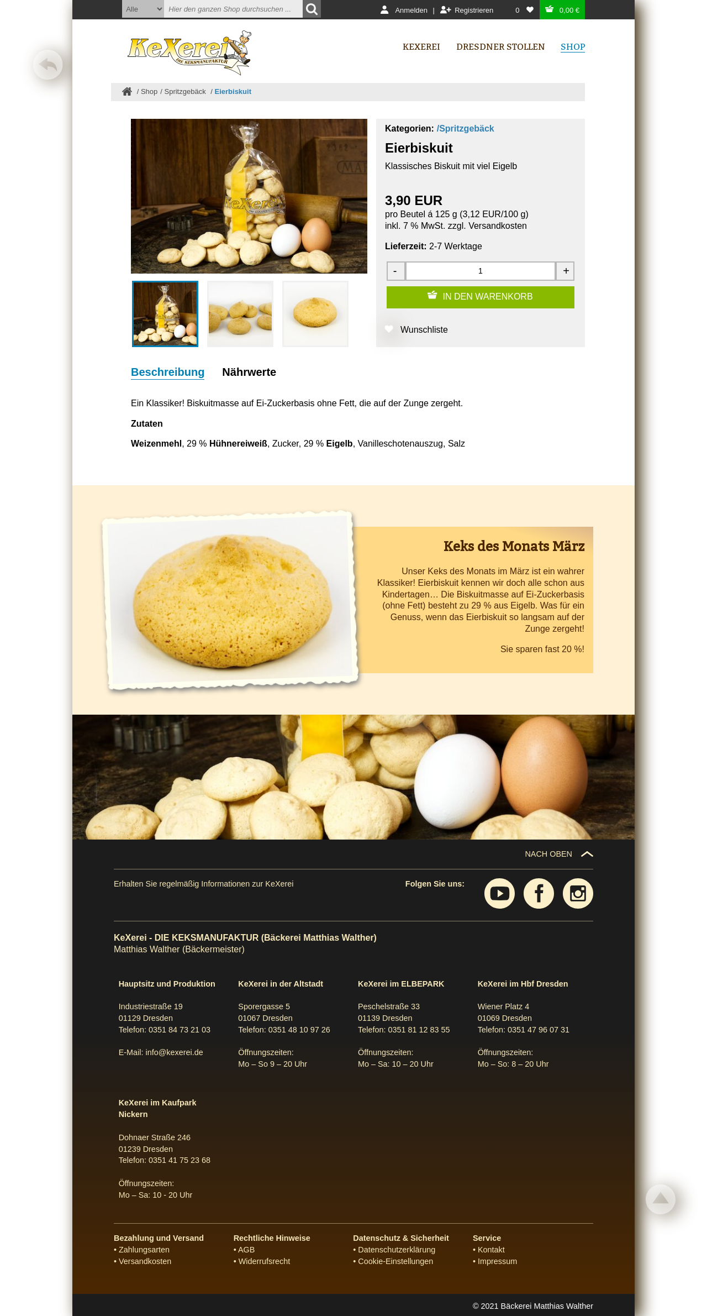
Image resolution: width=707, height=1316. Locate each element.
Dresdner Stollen (500, 46)
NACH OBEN (548, 854)
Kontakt (491, 1249)
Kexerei (421, 46)
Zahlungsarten (144, 1249)
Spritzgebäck (186, 91)
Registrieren (474, 10)
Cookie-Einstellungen (395, 1261)
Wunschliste (424, 329)
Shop (149, 91)
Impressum (497, 1261)
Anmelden (411, 10)
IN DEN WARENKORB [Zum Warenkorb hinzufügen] (488, 296)
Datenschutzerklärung (396, 1249)
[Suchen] (312, 9)
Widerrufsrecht (265, 1261)
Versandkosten (497, 225)
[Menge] (480, 271)
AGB (246, 1249)
